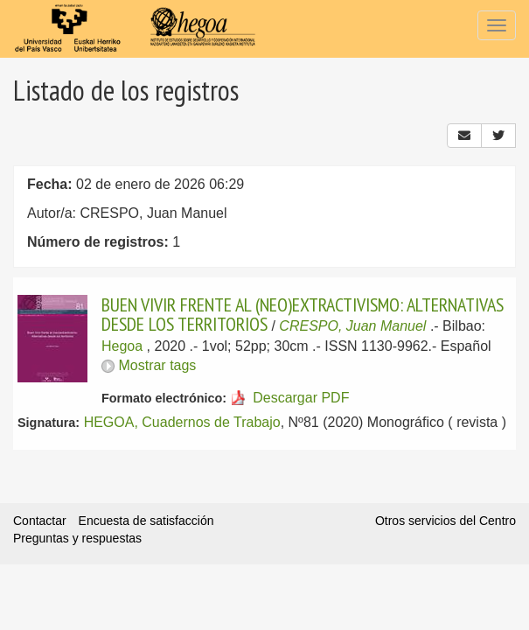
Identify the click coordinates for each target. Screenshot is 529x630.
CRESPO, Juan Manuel (352, 325)
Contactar (39, 521)
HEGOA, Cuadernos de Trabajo (182, 422)
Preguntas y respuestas (77, 538)
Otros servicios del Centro (445, 521)
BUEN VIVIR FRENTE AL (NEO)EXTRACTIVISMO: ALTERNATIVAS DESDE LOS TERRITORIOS (302, 314)
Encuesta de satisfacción (146, 521)
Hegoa (122, 346)
